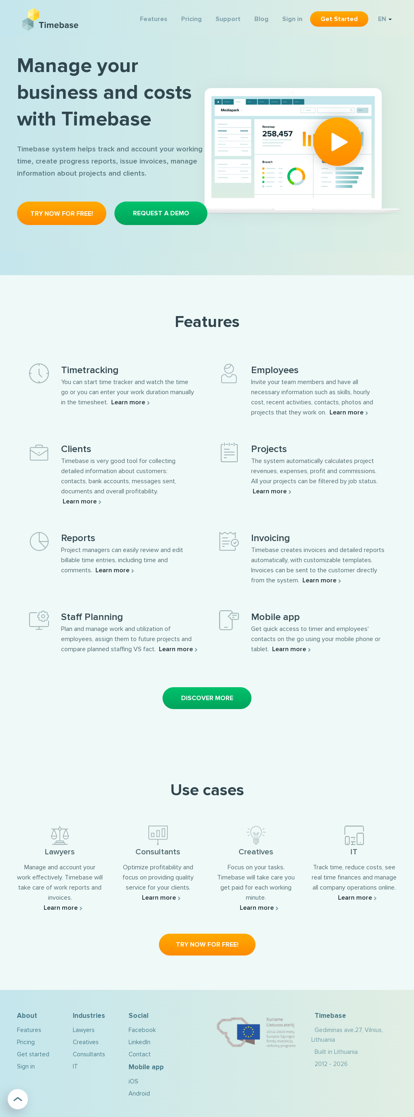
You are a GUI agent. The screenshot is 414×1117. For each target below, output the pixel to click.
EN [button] (385, 19)
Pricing (191, 19)
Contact (140, 1054)
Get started (339, 19)
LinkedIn (139, 1042)
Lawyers (84, 1030)
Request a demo (161, 213)
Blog (261, 19)
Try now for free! (61, 214)
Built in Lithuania (336, 1051)
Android (139, 1093)
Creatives (86, 1042)
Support (228, 19)
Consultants (89, 1054)
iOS (133, 1081)
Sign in (292, 19)
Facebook (142, 1030)
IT (75, 1066)
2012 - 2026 (331, 1064)
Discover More (207, 698)
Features (153, 19)
